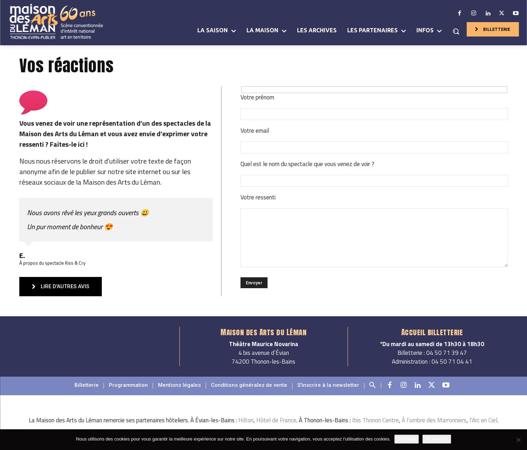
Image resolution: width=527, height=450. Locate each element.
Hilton (245, 427)
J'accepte (406, 439)
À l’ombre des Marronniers (434, 427)
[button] (456, 31)
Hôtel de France (276, 427)
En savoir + (436, 439)
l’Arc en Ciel (483, 427)
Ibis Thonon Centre (375, 427)
